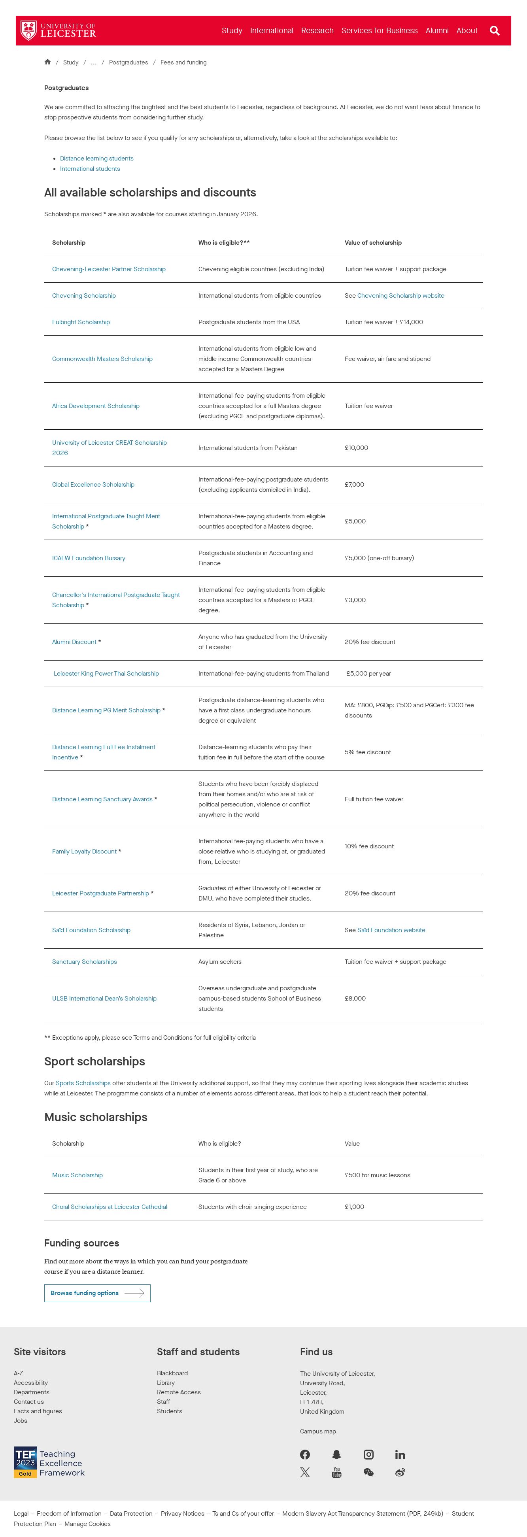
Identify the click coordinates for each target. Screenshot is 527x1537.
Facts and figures (38, 1411)
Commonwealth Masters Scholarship (102, 359)
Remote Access (179, 1392)
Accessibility (31, 1382)
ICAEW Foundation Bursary (88, 558)
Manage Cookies (87, 1524)
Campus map (318, 1431)
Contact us (29, 1401)
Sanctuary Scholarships (84, 961)
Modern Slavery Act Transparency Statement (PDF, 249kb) (363, 1513)
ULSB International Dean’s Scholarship (104, 998)
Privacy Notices (182, 1513)
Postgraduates (129, 62)
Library (166, 1382)
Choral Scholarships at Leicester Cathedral (109, 1207)
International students (90, 168)
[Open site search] (495, 31)
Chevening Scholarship (84, 295)
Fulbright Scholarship (81, 322)
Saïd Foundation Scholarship (91, 930)
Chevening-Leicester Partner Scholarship (109, 269)
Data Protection (131, 1513)
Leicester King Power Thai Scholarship (106, 673)
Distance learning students (97, 158)
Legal (21, 1513)
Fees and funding (184, 62)
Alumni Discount (74, 642)
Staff (163, 1401)
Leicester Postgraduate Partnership (100, 893)
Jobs (20, 1420)
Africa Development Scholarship (96, 406)
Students (169, 1411)
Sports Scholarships (83, 1083)
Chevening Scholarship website (400, 295)
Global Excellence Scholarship (93, 484)
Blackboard (172, 1373)
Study (71, 62)
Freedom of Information (69, 1513)
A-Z (18, 1373)
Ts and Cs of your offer (243, 1513)
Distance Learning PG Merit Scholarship (106, 710)
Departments (31, 1392)
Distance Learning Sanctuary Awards (102, 799)
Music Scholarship (77, 1175)
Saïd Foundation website (391, 930)
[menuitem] (232, 30)
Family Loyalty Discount (84, 851)
